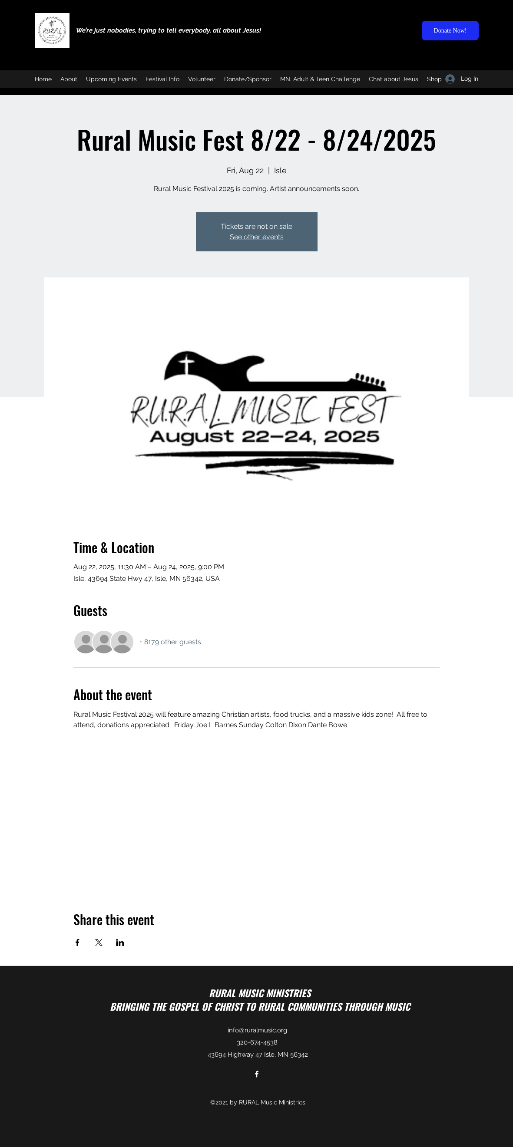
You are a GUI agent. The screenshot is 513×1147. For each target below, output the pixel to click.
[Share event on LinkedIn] (120, 942)
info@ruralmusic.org (257, 1030)
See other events (257, 237)
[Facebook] (256, 1074)
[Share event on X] (99, 942)
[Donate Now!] (450, 30)
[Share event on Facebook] (77, 942)
